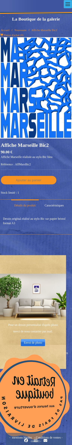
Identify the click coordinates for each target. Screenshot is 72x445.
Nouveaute (20, 30)
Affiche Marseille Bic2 (44, 30)
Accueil (5, 30)
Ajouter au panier (28, 180)
